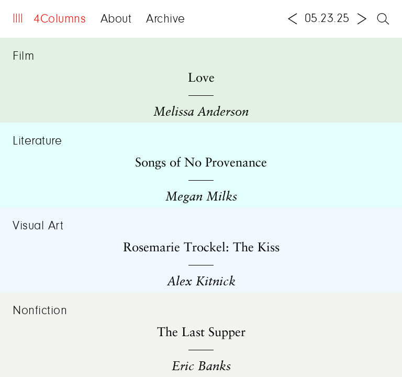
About (116, 19)
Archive (165, 19)
